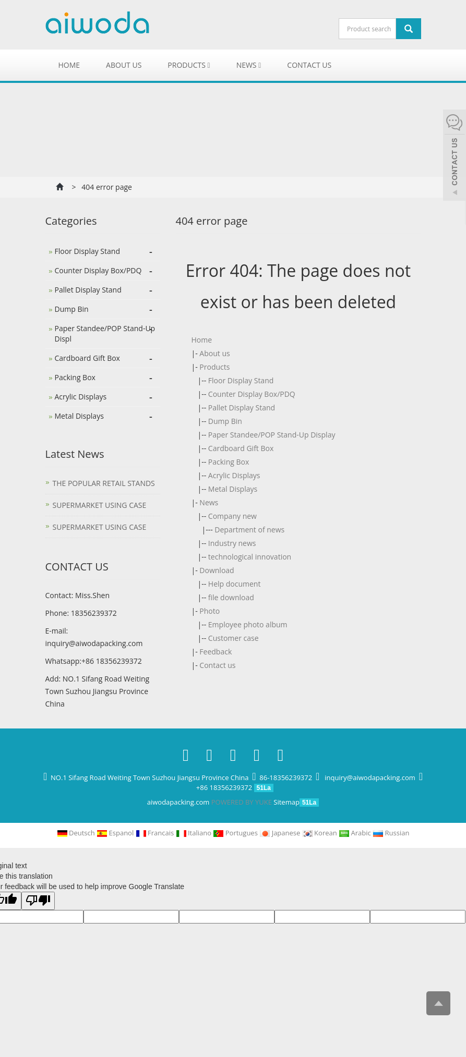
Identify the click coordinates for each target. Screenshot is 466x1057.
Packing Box (228, 462)
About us (123, 65)
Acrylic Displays (234, 475)
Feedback (215, 652)
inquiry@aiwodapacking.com (94, 643)
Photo (209, 611)
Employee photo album (248, 624)
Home (69, 65)
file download (231, 597)
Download (216, 570)
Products (189, 65)
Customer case (233, 638)
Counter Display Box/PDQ (251, 394)
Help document (234, 584)
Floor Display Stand (240, 380)
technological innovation (249, 557)
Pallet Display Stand (241, 407)
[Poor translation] (38, 901)
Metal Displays (232, 489)
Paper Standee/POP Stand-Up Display (272, 435)
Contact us (309, 65)
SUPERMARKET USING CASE (100, 505)
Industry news (232, 543)
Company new (232, 516)
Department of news (249, 529)
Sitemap (286, 802)
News (248, 65)
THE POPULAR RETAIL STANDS (104, 483)
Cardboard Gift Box (240, 448)
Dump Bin (225, 421)
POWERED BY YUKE (242, 802)
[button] (209, 65)
